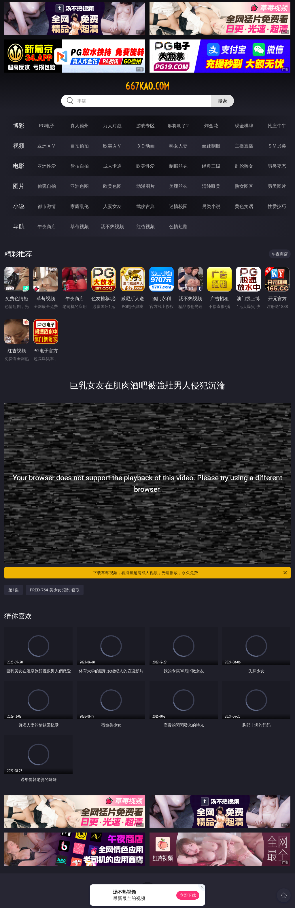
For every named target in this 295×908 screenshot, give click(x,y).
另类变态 (277, 166)
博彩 (18, 125)
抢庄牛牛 (277, 125)
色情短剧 (178, 226)
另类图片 (277, 186)
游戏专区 (145, 125)
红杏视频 (145, 226)
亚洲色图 (79, 186)
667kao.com (147, 86)
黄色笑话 (244, 206)
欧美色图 (112, 186)
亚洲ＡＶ (46, 146)
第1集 (13, 590)
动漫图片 (145, 186)
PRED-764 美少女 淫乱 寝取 (55, 590)
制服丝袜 (178, 166)
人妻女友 (112, 206)
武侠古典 (145, 206)
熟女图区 (244, 186)
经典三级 (211, 166)
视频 (18, 146)
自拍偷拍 (79, 146)
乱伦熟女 (244, 166)
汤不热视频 (112, 226)
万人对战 (112, 125)
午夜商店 (46, 226)
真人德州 (79, 125)
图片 (18, 186)
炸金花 (211, 125)
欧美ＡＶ (112, 146)
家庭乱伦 (79, 206)
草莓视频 (79, 226)
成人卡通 (112, 166)
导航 (18, 226)
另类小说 (211, 206)
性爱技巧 (277, 206)
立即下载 (188, 895)
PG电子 (46, 125)
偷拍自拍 (79, 166)
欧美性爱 (145, 166)
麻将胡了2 (178, 125)
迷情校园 (178, 206)
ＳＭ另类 (277, 146)
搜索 (222, 101)
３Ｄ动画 (145, 146)
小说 (18, 206)
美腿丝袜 (178, 186)
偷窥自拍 (46, 186)
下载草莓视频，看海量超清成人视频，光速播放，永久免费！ (190, 572)
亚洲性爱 (46, 166)
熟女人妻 (178, 146)
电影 (18, 166)
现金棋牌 (244, 125)
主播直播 (244, 146)
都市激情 (46, 206)
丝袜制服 (211, 146)
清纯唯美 (211, 186)
